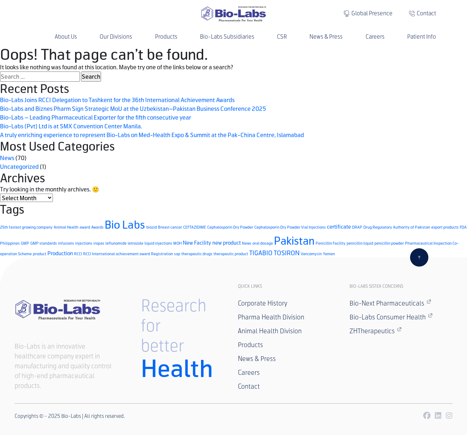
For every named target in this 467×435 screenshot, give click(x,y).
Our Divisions (116, 36)
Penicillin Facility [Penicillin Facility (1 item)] (331, 243)
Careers (375, 36)
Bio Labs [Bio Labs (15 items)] (125, 224)
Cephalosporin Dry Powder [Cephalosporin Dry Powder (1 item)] (230, 227)
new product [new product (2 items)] (226, 243)
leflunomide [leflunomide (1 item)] (116, 243)
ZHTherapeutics (376, 330)
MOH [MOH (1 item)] (177, 243)
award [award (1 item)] (85, 227)
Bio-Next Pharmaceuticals (390, 303)
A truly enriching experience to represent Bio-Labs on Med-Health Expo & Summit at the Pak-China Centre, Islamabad (152, 134)
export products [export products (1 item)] (445, 227)
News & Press (326, 36)
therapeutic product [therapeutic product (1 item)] (230, 253)
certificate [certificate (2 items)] (339, 227)
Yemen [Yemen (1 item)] (329, 253)
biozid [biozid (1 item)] (151, 227)
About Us (66, 36)
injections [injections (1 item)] (83, 243)
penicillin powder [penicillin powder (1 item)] (389, 243)
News (7, 157)
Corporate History (262, 303)
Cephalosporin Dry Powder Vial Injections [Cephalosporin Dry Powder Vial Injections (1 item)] (290, 227)
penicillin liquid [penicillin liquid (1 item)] (360, 243)
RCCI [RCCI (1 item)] (78, 253)
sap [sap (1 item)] (177, 253)
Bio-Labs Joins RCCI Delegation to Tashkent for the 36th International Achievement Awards (117, 99)
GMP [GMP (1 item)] (25, 243)
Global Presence (372, 13)
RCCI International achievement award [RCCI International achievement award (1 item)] (116, 253)
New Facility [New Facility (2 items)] (197, 243)
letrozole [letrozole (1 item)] (135, 243)
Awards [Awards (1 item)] (97, 227)
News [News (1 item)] (246, 243)
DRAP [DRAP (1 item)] (357, 227)
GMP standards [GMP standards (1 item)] (43, 243)
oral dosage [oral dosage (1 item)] (262, 243)
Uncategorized (19, 166)
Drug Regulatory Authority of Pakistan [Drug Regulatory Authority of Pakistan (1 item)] (396, 227)
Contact (426, 13)
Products (166, 36)
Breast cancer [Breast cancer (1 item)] (170, 227)
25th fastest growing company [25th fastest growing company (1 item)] (26, 227)
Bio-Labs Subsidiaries (227, 36)
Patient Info (421, 36)
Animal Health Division (270, 331)
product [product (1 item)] (39, 253)
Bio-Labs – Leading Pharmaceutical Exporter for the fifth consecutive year (95, 117)
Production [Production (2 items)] (60, 253)
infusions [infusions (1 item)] (66, 243)
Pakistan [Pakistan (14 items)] (294, 240)
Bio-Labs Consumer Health (391, 316)
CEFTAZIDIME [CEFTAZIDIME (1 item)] (194, 227)
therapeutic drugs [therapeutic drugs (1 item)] (196, 253)
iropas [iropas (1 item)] (98, 243)
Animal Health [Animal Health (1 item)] (66, 227)
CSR (282, 36)
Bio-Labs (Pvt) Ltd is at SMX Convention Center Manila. (71, 126)
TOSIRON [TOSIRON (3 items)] (287, 253)
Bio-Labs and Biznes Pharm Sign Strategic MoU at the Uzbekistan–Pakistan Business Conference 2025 (133, 108)
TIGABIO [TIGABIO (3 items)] (261, 253)
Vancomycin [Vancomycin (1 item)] (311, 253)
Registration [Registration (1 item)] (162, 253)
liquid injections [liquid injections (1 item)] (158, 243)
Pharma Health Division (271, 317)
